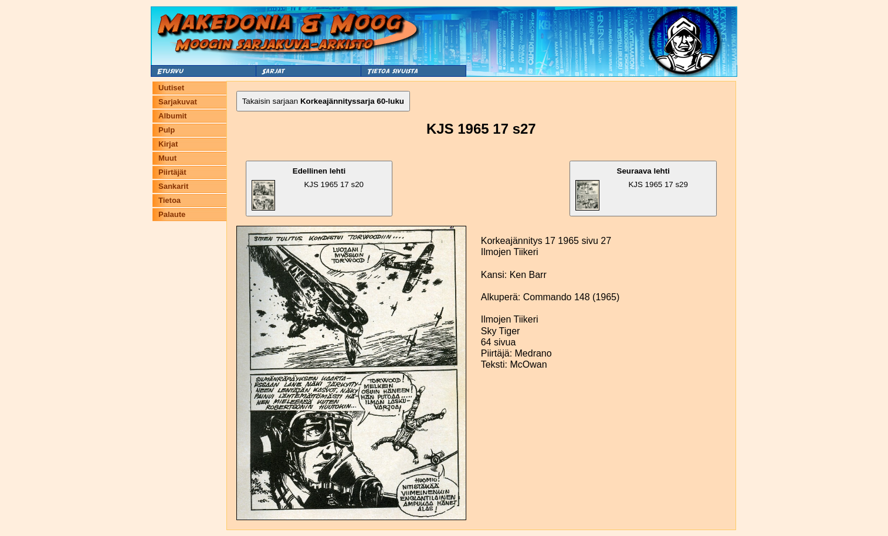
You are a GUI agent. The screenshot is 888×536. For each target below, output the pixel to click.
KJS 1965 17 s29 (631, 189)
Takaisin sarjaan (323, 101)
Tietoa (169, 200)
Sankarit (173, 186)
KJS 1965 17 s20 (308, 189)
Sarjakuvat (177, 101)
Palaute (171, 214)
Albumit (172, 115)
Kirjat (168, 144)
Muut (167, 158)
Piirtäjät (172, 172)
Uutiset (171, 87)
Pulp (166, 129)
